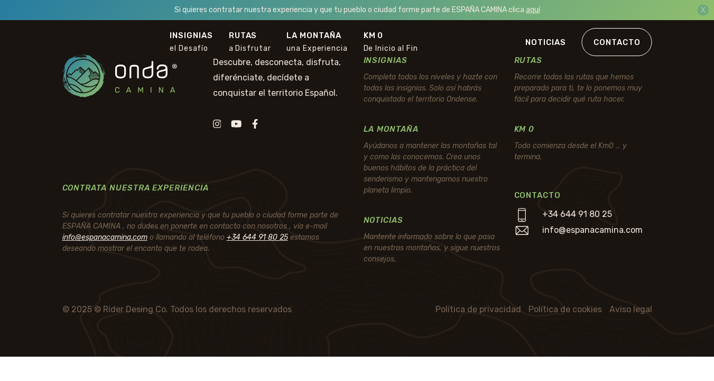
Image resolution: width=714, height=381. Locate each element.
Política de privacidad (478, 309)
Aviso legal (630, 309)
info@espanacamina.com (104, 237)
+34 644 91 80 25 (257, 237)
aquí (533, 9)
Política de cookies (565, 309)
